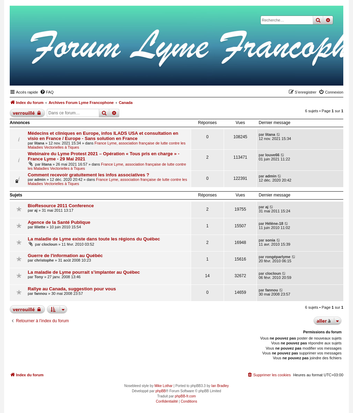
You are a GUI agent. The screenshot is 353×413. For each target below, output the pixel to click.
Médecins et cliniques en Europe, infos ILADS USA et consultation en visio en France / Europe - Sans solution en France (103, 136)
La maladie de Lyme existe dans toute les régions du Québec (94, 238)
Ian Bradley (220, 386)
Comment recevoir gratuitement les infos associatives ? (88, 174)
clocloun (49, 244)
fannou (40, 293)
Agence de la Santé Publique (59, 222)
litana (39, 143)
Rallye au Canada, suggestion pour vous (72, 288)
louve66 (272, 155)
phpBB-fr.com (185, 396)
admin (39, 179)
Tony (38, 277)
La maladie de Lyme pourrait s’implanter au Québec (84, 272)
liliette (39, 227)
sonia (270, 240)
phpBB (160, 391)
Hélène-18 (274, 223)
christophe (44, 260)
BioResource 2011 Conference (61, 205)
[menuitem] (47, 92)
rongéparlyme (278, 257)
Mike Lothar (163, 386)
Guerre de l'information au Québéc (65, 255)
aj (35, 210)
